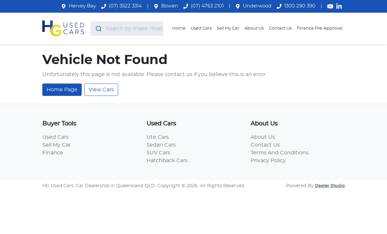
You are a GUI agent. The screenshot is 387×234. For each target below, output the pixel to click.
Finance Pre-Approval (319, 28)
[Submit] (98, 28)
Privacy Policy (268, 160)
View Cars (101, 89)
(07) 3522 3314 (125, 6)
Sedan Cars (161, 145)
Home (179, 28)
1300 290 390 (299, 6)
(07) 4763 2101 (207, 6)
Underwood (257, 6)
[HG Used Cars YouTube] (331, 6)
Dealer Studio (330, 186)
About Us (254, 28)
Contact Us (280, 28)
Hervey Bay (82, 6)
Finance (52, 152)
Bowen (169, 6)
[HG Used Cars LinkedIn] (340, 6)
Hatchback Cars (167, 160)
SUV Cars (158, 152)
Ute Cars (157, 137)
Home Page (62, 89)
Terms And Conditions (280, 152)
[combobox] (127, 28)
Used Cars (201, 28)
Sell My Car (228, 28)
